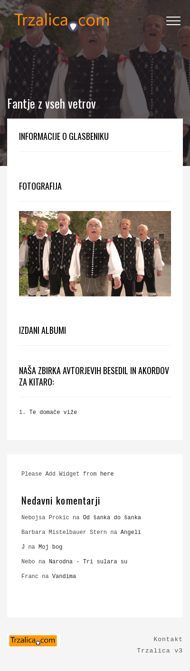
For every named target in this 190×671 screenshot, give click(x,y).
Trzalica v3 (160, 650)
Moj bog (50, 547)
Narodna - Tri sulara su (88, 562)
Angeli (131, 532)
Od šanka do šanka (112, 518)
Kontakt (168, 639)
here (107, 474)
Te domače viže (53, 412)
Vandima (64, 576)
